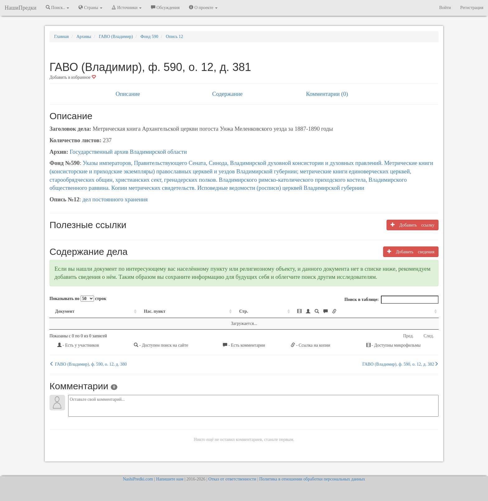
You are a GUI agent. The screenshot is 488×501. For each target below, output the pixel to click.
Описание (127, 94)
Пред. (408, 336)
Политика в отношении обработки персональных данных (312, 479)
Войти (445, 7)
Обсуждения (165, 7)
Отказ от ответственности (232, 479)
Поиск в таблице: (392, 300)
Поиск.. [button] (57, 7)
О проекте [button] (203, 7)
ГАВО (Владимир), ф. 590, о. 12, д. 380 (88, 364)
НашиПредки (20, 8)
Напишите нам (169, 479)
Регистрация (471, 7)
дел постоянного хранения (115, 199)
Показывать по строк (77, 299)
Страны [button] (90, 7)
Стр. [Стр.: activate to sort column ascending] (243, 311)
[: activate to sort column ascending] (365, 311)
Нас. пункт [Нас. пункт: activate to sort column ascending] (154, 311)
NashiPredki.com (138, 479)
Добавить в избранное (72, 77)
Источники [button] (127, 7)
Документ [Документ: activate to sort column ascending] (64, 311)
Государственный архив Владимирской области (128, 151)
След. (429, 336)
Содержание (227, 94)
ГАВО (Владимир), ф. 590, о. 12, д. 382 (400, 364)
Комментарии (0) (327, 94)
